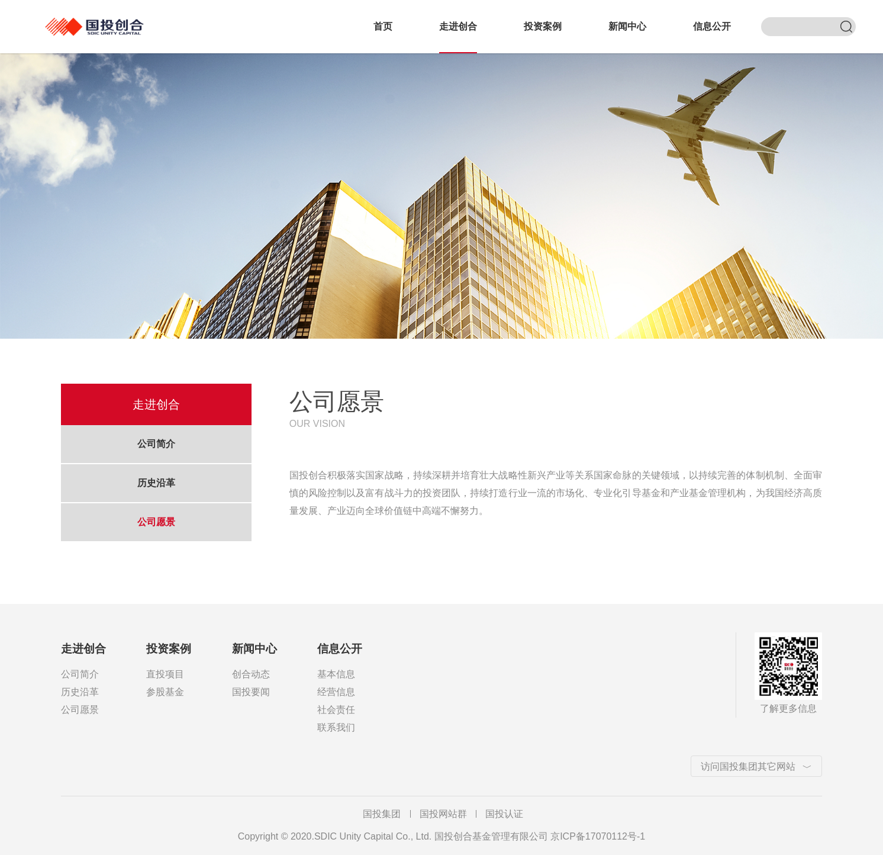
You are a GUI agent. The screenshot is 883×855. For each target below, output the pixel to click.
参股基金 (165, 692)
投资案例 (543, 26)
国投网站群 (443, 814)
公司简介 (156, 444)
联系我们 (336, 727)
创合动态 (251, 674)
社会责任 (336, 710)
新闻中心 (627, 26)
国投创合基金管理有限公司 (98, 20)
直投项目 (165, 674)
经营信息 (336, 692)
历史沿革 (156, 483)
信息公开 (712, 26)
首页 (382, 26)
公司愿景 (156, 522)
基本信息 (336, 674)
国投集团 (382, 814)
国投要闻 (251, 692)
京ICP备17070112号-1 (597, 836)
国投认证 (504, 814)
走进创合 (458, 26)
